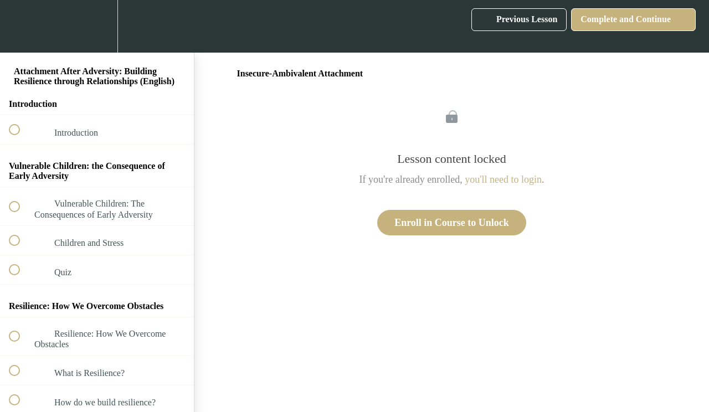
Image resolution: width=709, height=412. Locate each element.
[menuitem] (96, 26)
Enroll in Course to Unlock (451, 222)
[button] (20, 26)
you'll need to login (503, 179)
